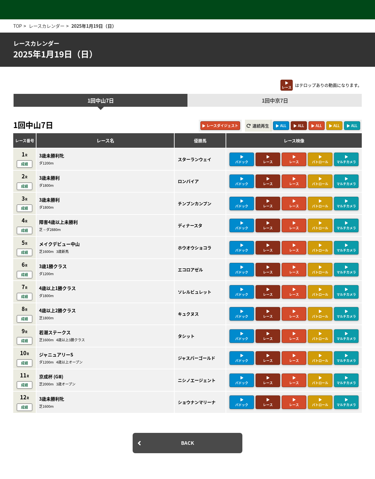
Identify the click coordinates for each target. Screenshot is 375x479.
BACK (187, 442)
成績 (24, 164)
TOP (17, 26)
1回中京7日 (275, 100)
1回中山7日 (100, 100)
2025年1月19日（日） (94, 26)
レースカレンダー (47, 26)
